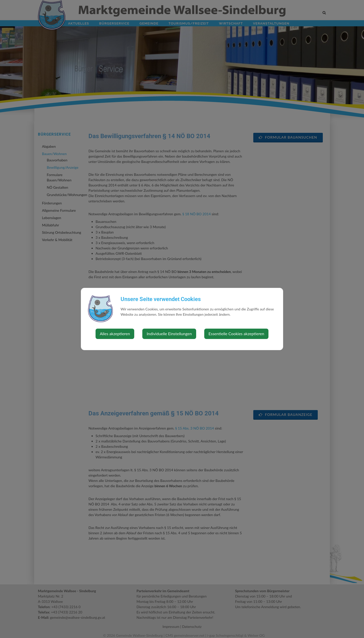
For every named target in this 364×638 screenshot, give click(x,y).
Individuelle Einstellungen (169, 333)
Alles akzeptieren (115, 333)
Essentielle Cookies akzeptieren (236, 333)
